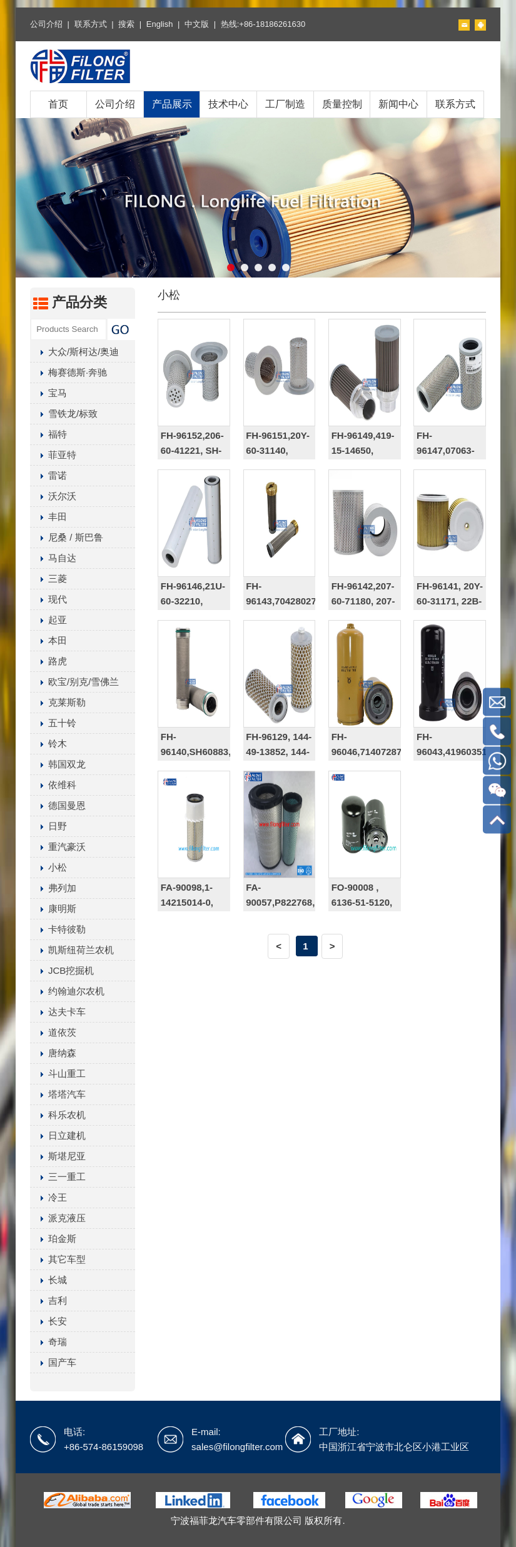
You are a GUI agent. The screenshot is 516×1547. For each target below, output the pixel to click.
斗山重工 (58, 1073)
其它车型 (58, 1259)
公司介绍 (46, 24)
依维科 (53, 784)
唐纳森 (53, 1053)
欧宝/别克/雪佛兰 (74, 681)
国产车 (53, 1362)
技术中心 (228, 104)
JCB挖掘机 (62, 970)
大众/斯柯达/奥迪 (74, 351)
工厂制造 (285, 104)
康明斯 (53, 908)
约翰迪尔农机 (67, 991)
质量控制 (342, 104)
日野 (48, 826)
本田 (48, 640)
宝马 (48, 393)
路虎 (48, 661)
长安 (48, 1321)
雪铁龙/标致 (64, 413)
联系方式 (90, 24)
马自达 (53, 558)
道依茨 (53, 1032)
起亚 (48, 619)
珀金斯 (53, 1238)
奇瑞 (48, 1341)
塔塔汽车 (58, 1094)
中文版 (197, 24)
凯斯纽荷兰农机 (72, 949)
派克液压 (58, 1218)
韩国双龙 (58, 764)
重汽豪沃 (58, 846)
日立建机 (58, 1135)
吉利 (48, 1300)
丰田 (48, 516)
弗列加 (53, 888)
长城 (48, 1279)
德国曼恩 (58, 805)
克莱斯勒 (58, 702)
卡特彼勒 (58, 929)
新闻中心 (398, 104)
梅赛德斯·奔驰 (68, 372)
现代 (48, 599)
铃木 (48, 743)
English (159, 24)
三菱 (48, 578)
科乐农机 (58, 1114)
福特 (48, 434)
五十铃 (53, 723)
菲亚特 (53, 454)
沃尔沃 (53, 496)
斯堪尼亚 (58, 1156)
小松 (48, 867)
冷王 (48, 1197)
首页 (58, 104)
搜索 (126, 24)
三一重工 (58, 1176)
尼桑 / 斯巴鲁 (66, 537)
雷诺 (48, 475)
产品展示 (172, 104)
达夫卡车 (58, 1011)
